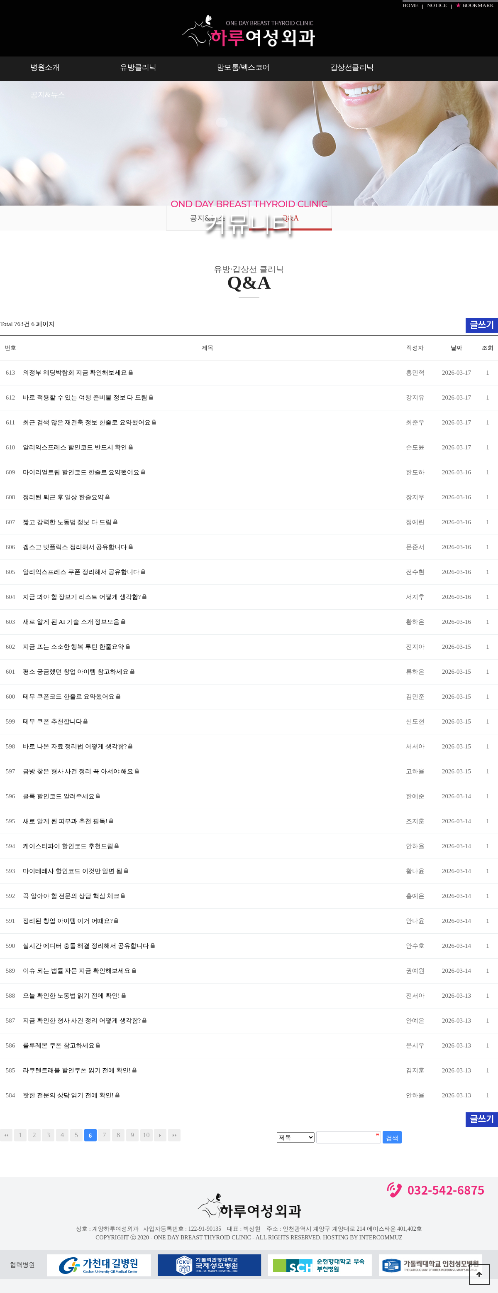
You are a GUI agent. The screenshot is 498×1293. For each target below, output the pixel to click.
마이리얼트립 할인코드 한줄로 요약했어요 (82, 472)
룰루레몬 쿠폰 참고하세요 (59, 1045)
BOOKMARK (475, 5)
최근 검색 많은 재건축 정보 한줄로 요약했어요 (87, 422)
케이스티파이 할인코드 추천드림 (69, 846)
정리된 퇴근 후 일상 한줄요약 (64, 497)
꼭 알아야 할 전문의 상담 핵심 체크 (72, 896)
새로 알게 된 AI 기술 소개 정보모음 (72, 621)
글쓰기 (482, 1119)
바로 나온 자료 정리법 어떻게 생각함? (75, 746)
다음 (160, 1135)
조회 (487, 347)
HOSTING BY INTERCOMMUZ (363, 1237)
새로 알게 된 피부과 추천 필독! (66, 821)
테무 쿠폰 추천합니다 (53, 721)
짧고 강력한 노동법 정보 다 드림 (68, 522)
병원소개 (44, 67)
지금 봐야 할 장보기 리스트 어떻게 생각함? (82, 597)
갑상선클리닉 (352, 67)
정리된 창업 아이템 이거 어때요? (68, 921)
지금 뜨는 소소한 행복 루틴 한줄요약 (74, 646)
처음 (6, 1135)
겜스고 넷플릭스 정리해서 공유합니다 (76, 547)
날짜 (456, 347)
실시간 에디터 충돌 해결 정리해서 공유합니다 (87, 945)
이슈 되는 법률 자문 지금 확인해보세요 (77, 970)
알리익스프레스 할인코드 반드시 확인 (76, 447)
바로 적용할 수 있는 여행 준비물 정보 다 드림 (86, 397)
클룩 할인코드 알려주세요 (59, 796)
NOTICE (437, 5)
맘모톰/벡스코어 (243, 67)
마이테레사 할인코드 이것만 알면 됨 (73, 871)
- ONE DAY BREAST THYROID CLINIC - (202, 1237)
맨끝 (174, 1135)
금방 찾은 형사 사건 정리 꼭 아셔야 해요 (79, 771)
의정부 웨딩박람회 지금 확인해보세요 (76, 372)
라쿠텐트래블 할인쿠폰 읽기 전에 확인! (77, 1070)
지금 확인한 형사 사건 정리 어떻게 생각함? (82, 1020)
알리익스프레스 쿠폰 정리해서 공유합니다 (82, 572)
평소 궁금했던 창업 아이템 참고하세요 (76, 671)
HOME (410, 5)
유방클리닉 (138, 67)
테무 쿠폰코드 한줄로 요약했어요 (69, 696)
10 (146, 1135)
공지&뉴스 (47, 95)
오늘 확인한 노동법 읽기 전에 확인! (72, 995)
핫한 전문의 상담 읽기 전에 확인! (69, 1095)
